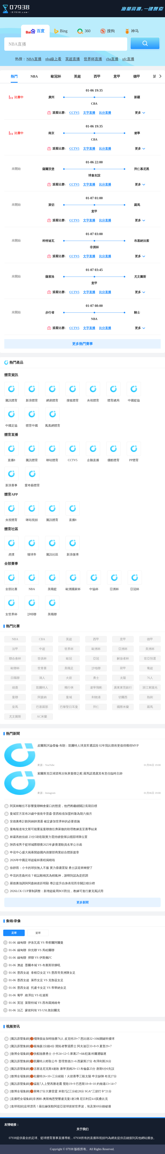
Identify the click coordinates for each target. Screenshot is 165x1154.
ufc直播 (128, 59)
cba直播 (112, 59)
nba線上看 (53, 59)
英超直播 (72, 59)
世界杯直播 (93, 59)
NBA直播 (33, 59)
